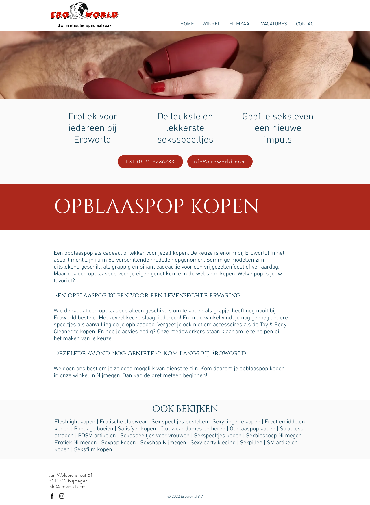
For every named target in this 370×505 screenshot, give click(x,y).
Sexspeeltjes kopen (218, 435)
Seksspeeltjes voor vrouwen (155, 435)
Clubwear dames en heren (192, 429)
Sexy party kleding (213, 442)
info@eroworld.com (67, 487)
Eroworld (65, 318)
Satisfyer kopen (137, 429)
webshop (207, 274)
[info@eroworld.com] (220, 161)
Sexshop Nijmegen (163, 442)
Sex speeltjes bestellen (179, 422)
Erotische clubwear (123, 422)
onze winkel (74, 375)
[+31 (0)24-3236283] (150, 161)
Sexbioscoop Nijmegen (274, 435)
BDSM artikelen (97, 435)
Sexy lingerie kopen (236, 422)
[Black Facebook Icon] (52, 496)
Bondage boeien (93, 429)
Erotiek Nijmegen (76, 442)
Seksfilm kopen (93, 449)
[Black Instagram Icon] (61, 496)
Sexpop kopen (118, 442)
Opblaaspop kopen (252, 429)
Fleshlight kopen (75, 422)
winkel (212, 318)
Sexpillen (251, 442)
